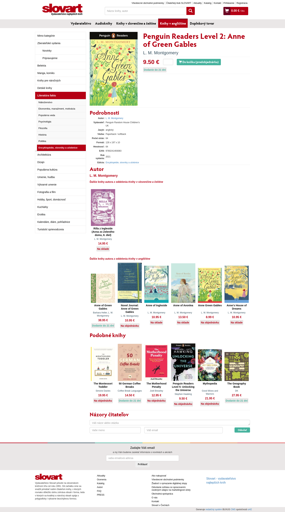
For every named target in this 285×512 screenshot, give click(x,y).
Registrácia (242, 3)
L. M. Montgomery (160, 52)
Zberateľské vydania (48, 43)
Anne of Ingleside (156, 305)
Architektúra (44, 154)
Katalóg (207, 3)
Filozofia (42, 128)
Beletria (41, 65)
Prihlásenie (228, 3)
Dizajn (40, 162)
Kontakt (217, 3)
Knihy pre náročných (49, 80)
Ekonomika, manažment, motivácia (56, 108)
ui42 (250, 509)
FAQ (99, 491)
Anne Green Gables (210, 305)
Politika (42, 141)
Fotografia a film (46, 192)
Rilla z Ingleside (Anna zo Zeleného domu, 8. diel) (103, 232)
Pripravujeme (49, 58)
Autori (100, 487)
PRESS (100, 495)
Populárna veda (46, 115)
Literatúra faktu (46, 95)
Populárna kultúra (47, 169)
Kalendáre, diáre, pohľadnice (53, 221)
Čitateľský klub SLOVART (178, 3)
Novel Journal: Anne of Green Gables (129, 308)
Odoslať (242, 430)
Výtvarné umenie (46, 184)
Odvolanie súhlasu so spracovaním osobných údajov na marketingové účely (171, 488)
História (42, 134)
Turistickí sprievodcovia (50, 229)
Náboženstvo (45, 102)
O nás (154, 497)
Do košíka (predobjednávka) (199, 62)
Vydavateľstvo (81, 23)
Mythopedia (210, 383)
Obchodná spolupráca (162, 494)
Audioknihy (103, 23)
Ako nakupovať (159, 475)
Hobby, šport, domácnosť (51, 199)
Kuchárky (42, 207)
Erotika (41, 214)
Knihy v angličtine (173, 23)
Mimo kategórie (46, 35)
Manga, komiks (45, 73)
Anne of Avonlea (183, 305)
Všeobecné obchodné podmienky (148, 3)
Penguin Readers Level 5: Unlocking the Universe (183, 387)
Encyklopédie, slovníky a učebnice (57, 147)
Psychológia (44, 121)
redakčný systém (214, 509)
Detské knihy (44, 88)
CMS (233, 509)
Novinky (47, 50)
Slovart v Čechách (160, 505)
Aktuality (197, 3)
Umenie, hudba (46, 177)
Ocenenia (101, 479)
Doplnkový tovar (202, 23)
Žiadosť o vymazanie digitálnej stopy (169, 483)
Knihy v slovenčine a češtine (136, 23)
